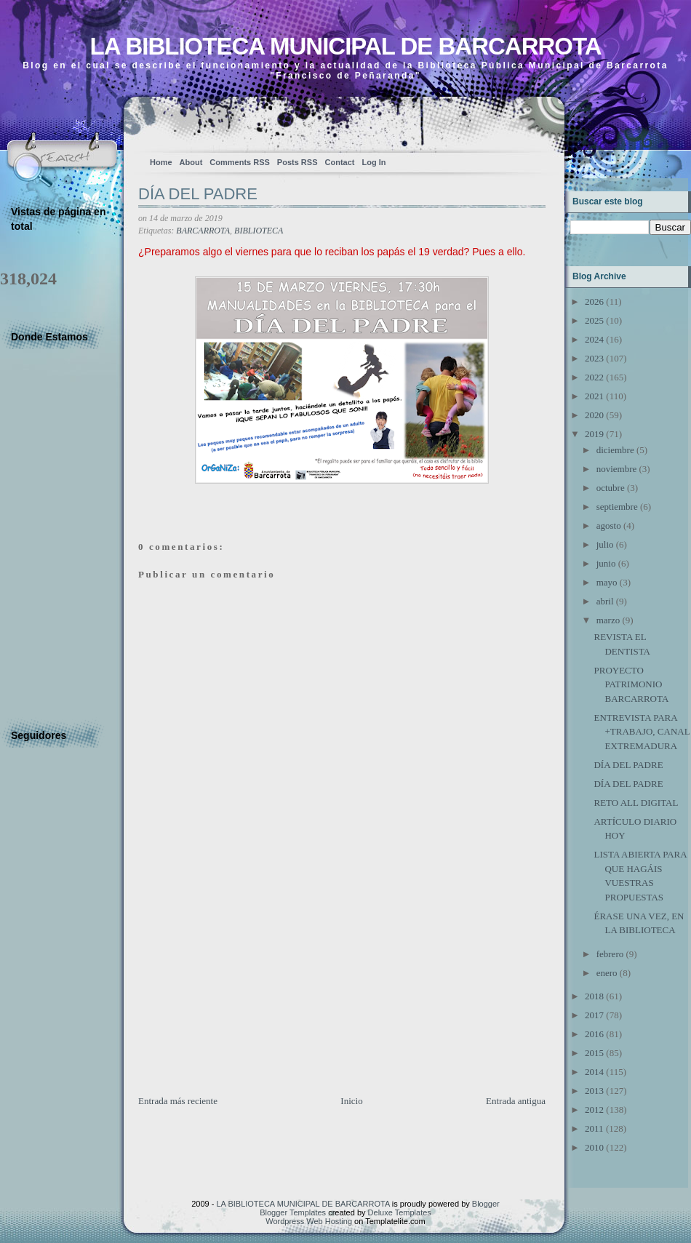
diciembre (615, 449)
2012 (594, 1109)
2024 (594, 339)
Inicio (351, 1100)
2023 (594, 358)
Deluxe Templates (399, 1212)
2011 (594, 1128)
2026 (594, 301)
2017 (594, 1015)
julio (605, 544)
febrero (610, 953)
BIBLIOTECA (258, 230)
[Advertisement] (247, 992)
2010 (594, 1147)
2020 (594, 414)
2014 (594, 1071)
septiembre (617, 506)
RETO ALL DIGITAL (636, 802)
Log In (374, 162)
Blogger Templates (293, 1212)
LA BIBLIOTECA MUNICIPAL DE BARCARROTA (345, 46)
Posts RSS (297, 162)
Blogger (486, 1203)
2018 (594, 996)
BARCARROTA (203, 230)
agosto (608, 525)
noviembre (616, 468)
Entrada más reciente (177, 1100)
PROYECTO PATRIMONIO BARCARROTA (631, 684)
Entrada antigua (516, 1100)
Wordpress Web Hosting (308, 1221)
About (191, 162)
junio (606, 563)
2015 (594, 1052)
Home (161, 162)
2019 (594, 433)
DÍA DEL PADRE (197, 194)
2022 (594, 377)
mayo (607, 582)
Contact (340, 162)
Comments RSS (239, 162)
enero (607, 972)
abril (605, 601)
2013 (594, 1090)
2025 (594, 320)
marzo (608, 620)
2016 (594, 1033)
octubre (610, 487)
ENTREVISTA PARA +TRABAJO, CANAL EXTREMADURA (642, 731)
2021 (594, 396)
